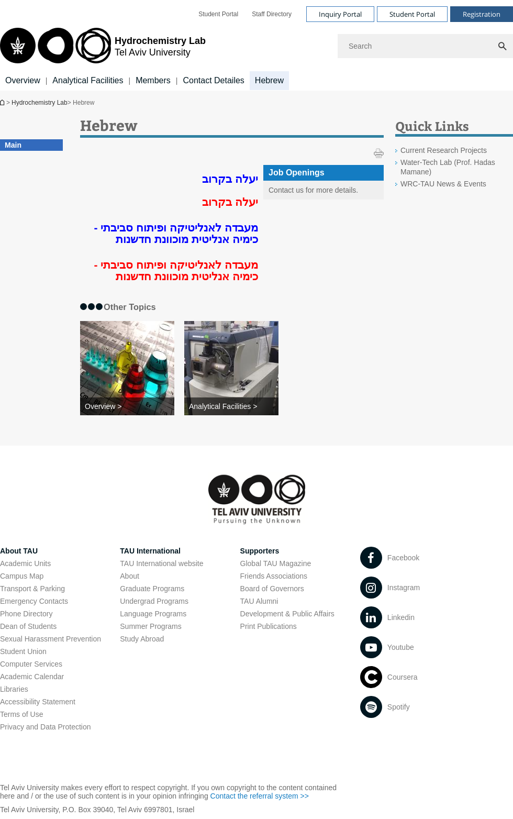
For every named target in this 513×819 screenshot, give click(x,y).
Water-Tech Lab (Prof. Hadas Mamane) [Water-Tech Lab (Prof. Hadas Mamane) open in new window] (447, 167)
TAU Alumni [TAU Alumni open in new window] (259, 601)
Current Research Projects (443, 150)
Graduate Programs (152, 588)
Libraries (14, 689)
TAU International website (161, 563)
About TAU (19, 551)
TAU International (150, 551)
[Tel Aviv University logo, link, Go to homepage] (103, 46)
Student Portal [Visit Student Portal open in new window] (412, 14)
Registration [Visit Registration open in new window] (481, 14)
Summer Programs (150, 626)
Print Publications (268, 626)
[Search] (425, 46)
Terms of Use (21, 714)
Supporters (260, 551)
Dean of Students (28, 626)
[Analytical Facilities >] (231, 406)
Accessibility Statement (37, 702)
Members (153, 80)
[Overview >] (127, 406)
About (129, 576)
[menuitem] (218, 14)
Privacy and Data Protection (45, 727)
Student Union (23, 651)
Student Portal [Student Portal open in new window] (218, 14)
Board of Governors (272, 588)
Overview (22, 80)
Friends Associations (273, 576)
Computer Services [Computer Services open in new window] (31, 664)
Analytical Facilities (87, 80)
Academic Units (25, 563)
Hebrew (269, 80)
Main (13, 145)
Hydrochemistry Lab (3, 102)
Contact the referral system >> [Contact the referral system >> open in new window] (259, 796)
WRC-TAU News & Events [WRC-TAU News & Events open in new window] (443, 184)
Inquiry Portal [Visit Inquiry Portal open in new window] (340, 14)
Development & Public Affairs (287, 614)
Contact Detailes (213, 80)
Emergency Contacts (34, 601)
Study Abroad (142, 639)
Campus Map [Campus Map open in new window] (21, 576)
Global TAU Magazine (275, 563)
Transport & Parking (32, 588)
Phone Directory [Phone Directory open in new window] (26, 614)
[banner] (256, 45)
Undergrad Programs (154, 601)
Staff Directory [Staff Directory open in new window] (272, 14)
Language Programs (153, 614)
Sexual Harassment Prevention (50, 639)
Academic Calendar (32, 676)
